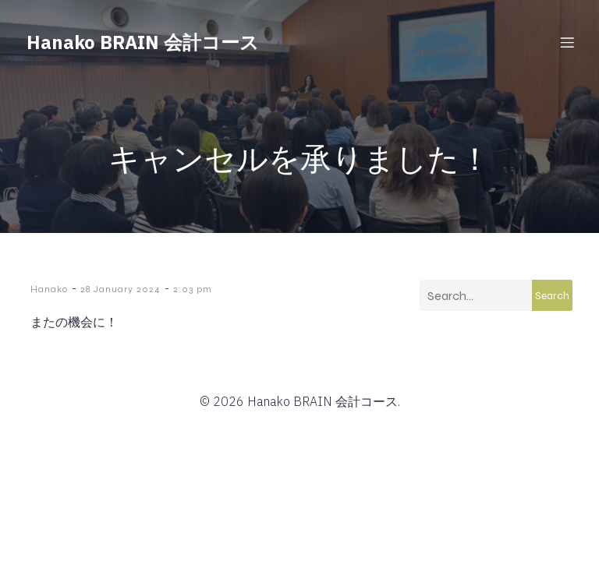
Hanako (49, 289)
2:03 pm (192, 289)
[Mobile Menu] (567, 43)
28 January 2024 (120, 289)
